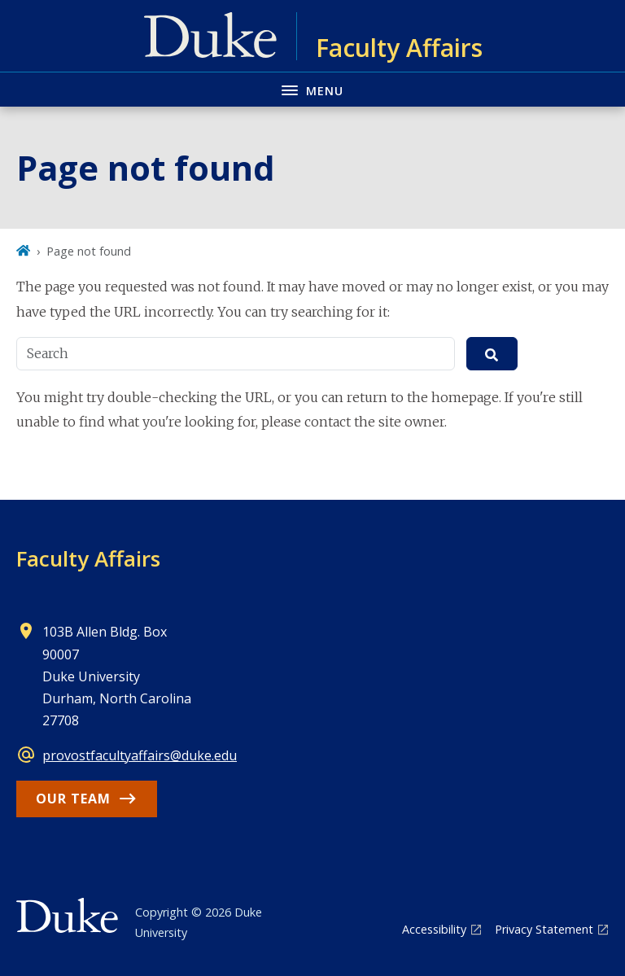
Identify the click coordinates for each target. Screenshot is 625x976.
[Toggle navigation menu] (312, 89)
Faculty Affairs (88, 558)
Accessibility (434, 929)
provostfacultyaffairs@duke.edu (139, 755)
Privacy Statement (544, 929)
